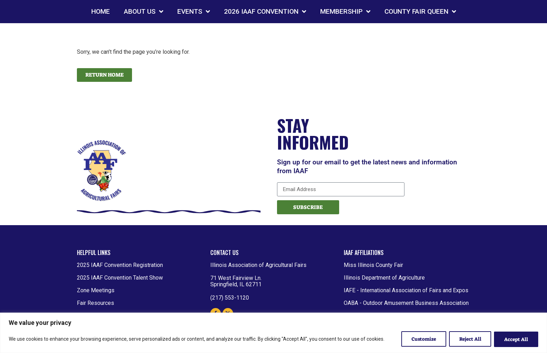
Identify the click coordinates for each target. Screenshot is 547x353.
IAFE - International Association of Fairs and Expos (406, 290)
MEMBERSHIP (345, 11)
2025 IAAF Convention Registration (120, 265)
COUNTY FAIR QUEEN (420, 11)
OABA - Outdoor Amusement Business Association (406, 303)
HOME (100, 11)
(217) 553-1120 (229, 297)
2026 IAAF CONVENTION (265, 11)
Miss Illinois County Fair (373, 265)
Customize (423, 339)
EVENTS (193, 11)
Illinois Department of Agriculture (384, 277)
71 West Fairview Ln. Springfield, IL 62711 (236, 281)
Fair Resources (95, 303)
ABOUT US (143, 11)
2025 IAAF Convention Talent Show (120, 277)
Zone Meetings (95, 290)
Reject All (470, 339)
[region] (273, 333)
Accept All (516, 339)
